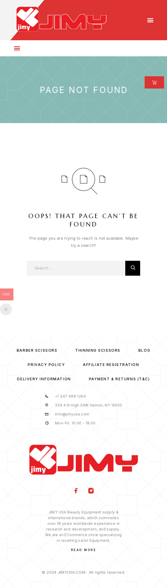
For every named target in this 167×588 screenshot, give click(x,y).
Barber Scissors (37, 350)
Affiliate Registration (111, 364)
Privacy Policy (46, 364)
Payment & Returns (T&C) (119, 379)
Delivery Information (44, 379)
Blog (144, 350)
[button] (150, 20)
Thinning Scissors (97, 350)
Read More (83, 550)
